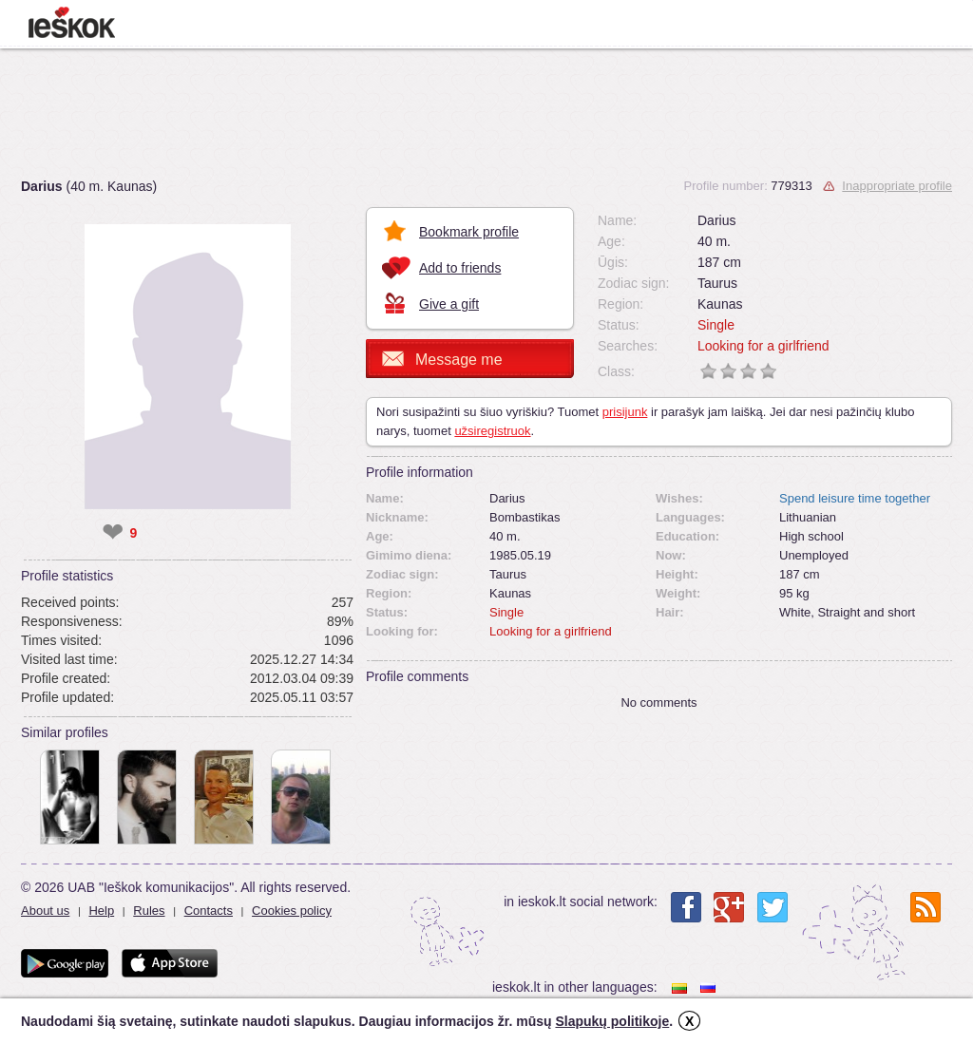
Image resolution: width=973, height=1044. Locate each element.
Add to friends (460, 267)
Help (101, 910)
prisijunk (625, 412)
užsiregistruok (492, 431)
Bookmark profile (469, 231)
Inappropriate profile (897, 186)
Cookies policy (292, 910)
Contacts (208, 910)
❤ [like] (113, 532)
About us (45, 910)
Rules (148, 910)
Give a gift (449, 304)
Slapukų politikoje (612, 1021)
